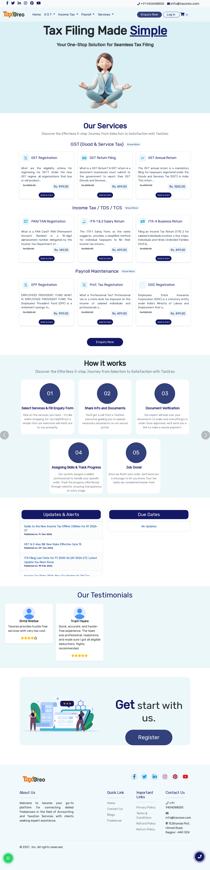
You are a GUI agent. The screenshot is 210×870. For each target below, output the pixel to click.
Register (149, 737)
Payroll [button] (86, 14)
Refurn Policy (145, 829)
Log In (171, 14)
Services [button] (104, 14)
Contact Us (115, 809)
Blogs (111, 814)
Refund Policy (146, 823)
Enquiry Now (149, 14)
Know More (133, 144)
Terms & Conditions (143, 815)
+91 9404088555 (150, 3)
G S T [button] (48, 14)
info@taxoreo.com (183, 4)
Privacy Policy (146, 807)
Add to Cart (47, 195)
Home (37, 14)
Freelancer (114, 820)
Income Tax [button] (66, 14)
